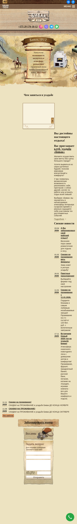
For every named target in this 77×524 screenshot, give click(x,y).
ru (5, 2)
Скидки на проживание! (20, 402)
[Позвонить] (70, 517)
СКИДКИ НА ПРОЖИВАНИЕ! (22, 409)
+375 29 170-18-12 (28, 26)
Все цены (31, 433)
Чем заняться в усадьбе (38, 94)
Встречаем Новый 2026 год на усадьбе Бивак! (66, 339)
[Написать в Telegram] (51, 26)
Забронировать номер (38, 422)
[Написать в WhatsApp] (57, 26)
